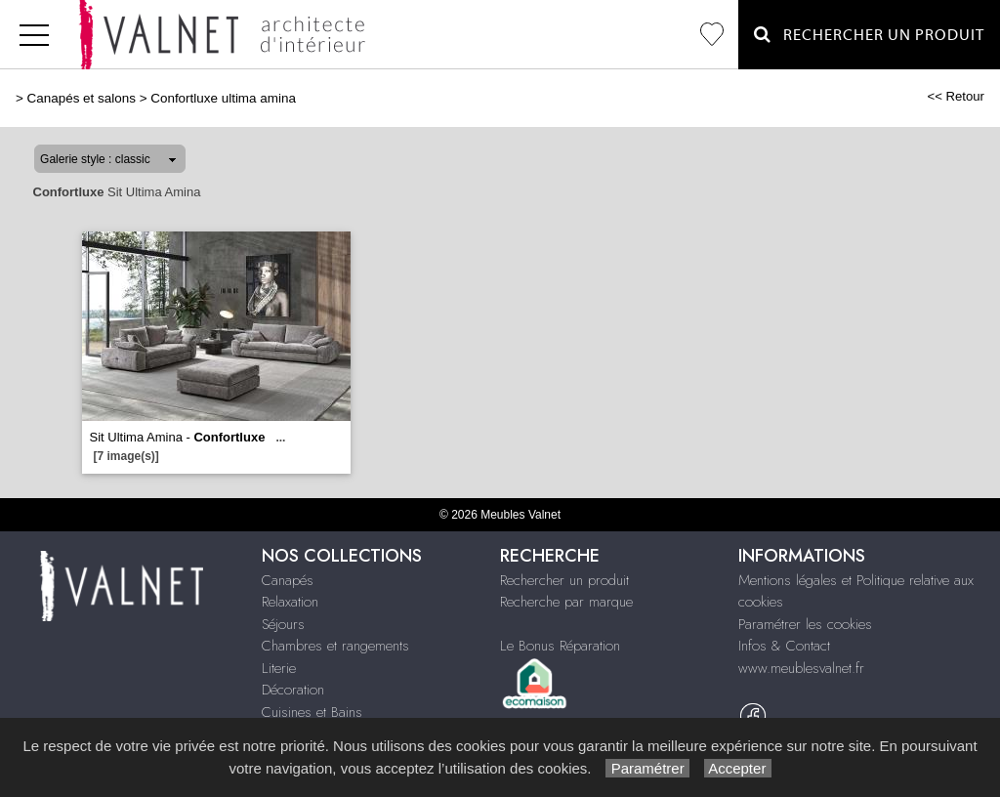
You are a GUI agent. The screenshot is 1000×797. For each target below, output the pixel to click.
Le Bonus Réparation (560, 645)
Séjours (283, 624)
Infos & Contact (784, 645)
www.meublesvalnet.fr (801, 668)
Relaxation (290, 601)
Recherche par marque (566, 601)
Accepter (738, 768)
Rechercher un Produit (869, 34)
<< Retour (955, 96)
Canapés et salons (81, 98)
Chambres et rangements (335, 645)
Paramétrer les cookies (805, 624)
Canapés (287, 580)
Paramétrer (647, 768)
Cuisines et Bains (312, 712)
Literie (279, 668)
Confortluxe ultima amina (223, 98)
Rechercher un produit (564, 580)
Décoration (293, 689)
